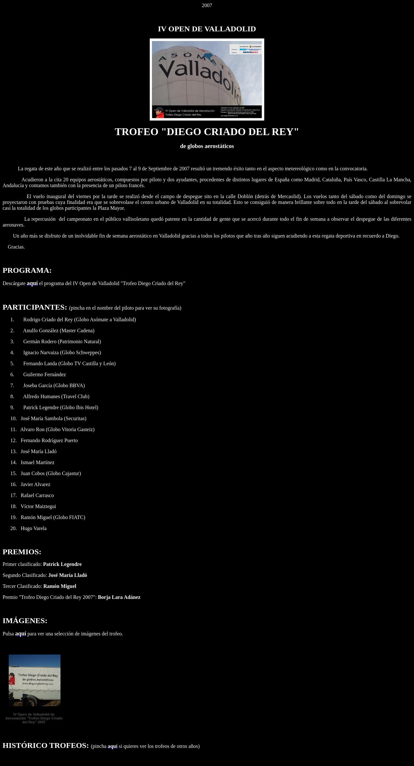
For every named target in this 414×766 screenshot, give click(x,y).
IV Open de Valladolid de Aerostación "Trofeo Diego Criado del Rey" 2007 (34, 718)
